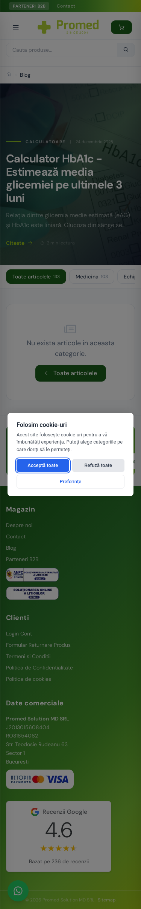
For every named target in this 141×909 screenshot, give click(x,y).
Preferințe (71, 481)
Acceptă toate (42, 465)
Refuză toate (98, 465)
